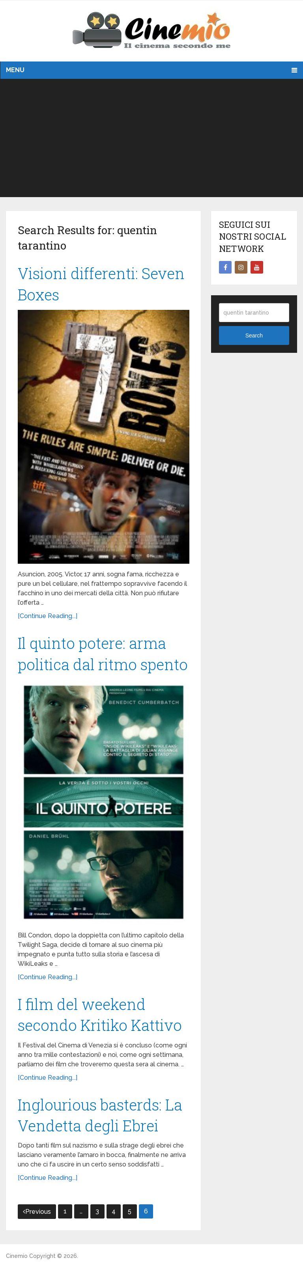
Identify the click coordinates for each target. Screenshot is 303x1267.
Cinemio (17, 1256)
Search (254, 335)
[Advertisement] (151, 138)
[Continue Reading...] (47, 616)
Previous (37, 1211)
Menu (15, 70)
